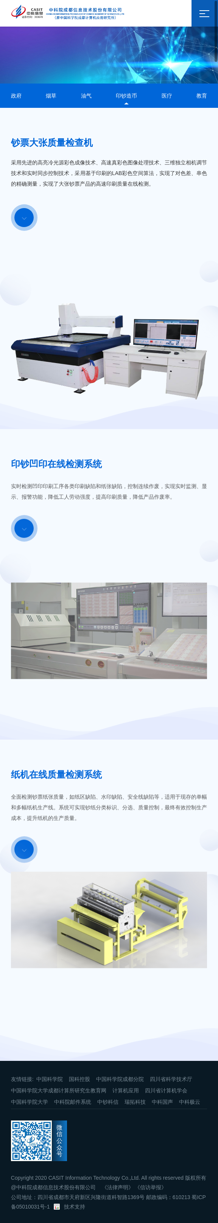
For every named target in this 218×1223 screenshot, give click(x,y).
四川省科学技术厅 (171, 1079)
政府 (16, 96)
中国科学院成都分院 (120, 1079)
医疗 (167, 96)
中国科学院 (49, 1079)
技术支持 (74, 1207)
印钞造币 (126, 96)
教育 (201, 96)
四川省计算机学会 (166, 1090)
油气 (86, 96)
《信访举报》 (151, 1187)
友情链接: (22, 1079)
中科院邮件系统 (72, 1102)
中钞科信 (107, 1102)
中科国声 (162, 1102)
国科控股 (79, 1079)
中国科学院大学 (29, 1102)
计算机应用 (125, 1090)
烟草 (51, 96)
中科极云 (189, 1102)
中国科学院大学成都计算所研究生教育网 (58, 1090)
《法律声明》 (118, 1187)
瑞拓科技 (135, 1102)
